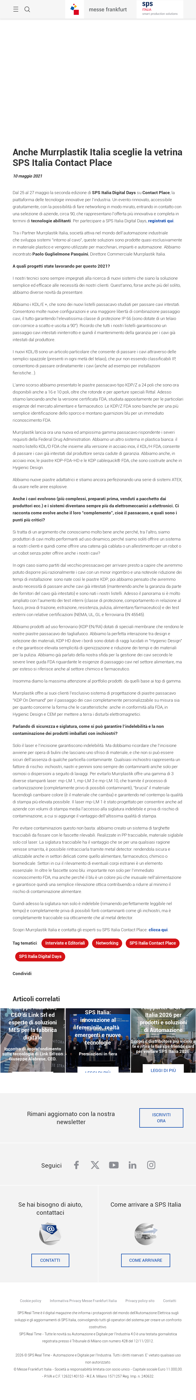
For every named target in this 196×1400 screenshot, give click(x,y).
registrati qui (160, 221)
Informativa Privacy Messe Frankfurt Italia (83, 1301)
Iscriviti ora (161, 1117)
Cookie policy (30, 1301)
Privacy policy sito (140, 1301)
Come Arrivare (145, 1260)
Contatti (50, 1260)
